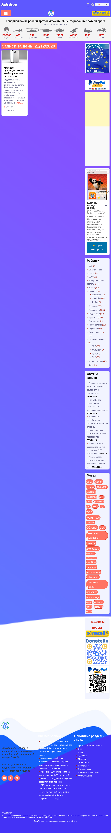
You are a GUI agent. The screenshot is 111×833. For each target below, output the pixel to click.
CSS (94, 346)
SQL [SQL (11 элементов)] (102, 506)
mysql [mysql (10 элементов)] (101, 497)
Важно (92, 287)
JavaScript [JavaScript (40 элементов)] (102, 486)
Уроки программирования (90, 745)
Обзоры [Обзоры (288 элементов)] (91, 527)
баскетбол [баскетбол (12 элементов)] (90, 553)
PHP (94, 357)
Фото (91, 365)
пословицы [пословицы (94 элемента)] (93, 597)
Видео (92, 291)
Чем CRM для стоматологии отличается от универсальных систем (53, 751)
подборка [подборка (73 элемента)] (91, 591)
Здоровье (93, 306)
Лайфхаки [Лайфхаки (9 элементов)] (90, 522)
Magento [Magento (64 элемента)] (91, 491)
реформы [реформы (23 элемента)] (98, 602)
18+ (90, 266)
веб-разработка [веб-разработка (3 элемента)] (91, 558)
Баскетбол (96, 294)
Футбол (95, 302)
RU (98, 4)
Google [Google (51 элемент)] (99, 481)
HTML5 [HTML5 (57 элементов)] (90, 486)
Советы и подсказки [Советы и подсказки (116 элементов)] (92, 535)
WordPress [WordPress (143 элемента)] (93, 517)
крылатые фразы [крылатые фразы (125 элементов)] (92, 584)
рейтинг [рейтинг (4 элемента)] (89, 602)
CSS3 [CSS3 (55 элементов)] (89, 481)
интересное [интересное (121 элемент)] (93, 572)
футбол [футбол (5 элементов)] (89, 611)
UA (105, 4)
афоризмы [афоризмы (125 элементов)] (93, 548)
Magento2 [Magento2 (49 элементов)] (91, 496)
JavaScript (96, 349)
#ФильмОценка (85, 775)
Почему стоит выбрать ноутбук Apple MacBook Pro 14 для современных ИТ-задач (54, 795)
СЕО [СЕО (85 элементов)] (102, 527)
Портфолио (94, 321)
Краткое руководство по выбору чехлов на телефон (14, 72)
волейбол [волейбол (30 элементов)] (91, 562)
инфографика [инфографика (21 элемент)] (92, 577)
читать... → (20, 102)
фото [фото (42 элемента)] (89, 606)
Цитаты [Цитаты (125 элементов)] (91, 543)
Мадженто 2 (94, 313)
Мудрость (93, 317)
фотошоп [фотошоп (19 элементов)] (98, 606)
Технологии (94, 332)
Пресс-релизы (95, 324)
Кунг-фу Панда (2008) (92, 205)
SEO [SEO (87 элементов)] (95, 506)
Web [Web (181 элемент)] (89, 512)
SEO (91, 276)
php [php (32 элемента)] (88, 506)
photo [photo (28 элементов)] (89, 501)
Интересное (94, 310)
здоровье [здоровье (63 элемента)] (91, 566)
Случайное (94, 328)
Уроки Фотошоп (96, 361)
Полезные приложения (88, 772)
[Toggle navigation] (6, 13)
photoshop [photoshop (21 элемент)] (99, 501)
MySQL (95, 353)
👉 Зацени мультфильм (97, 247)
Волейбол (96, 298)
